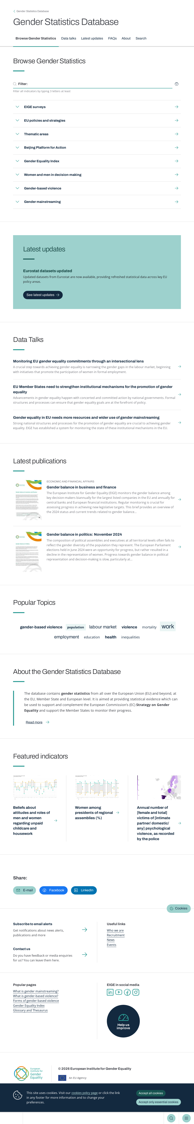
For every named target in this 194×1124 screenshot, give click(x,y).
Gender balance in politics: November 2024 (84, 534)
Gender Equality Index (29, 1005)
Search (171, 1118)
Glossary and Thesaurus (30, 1010)
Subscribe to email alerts (32, 924)
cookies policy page (84, 1093)
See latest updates (40, 295)
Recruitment (116, 935)
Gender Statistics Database (32, 11)
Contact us (21, 949)
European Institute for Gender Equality (13, 1118)
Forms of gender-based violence (36, 1001)
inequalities (130, 637)
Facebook (127, 992)
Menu (186, 1118)
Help (176, 84)
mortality (149, 627)
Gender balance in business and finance (81, 487)
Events (111, 945)
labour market (103, 626)
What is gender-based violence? (35, 996)
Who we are (115, 930)
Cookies (181, 908)
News (111, 940)
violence (129, 627)
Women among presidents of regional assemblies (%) (94, 813)
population (75, 627)
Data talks (68, 38)
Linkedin (110, 992)
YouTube (118, 992)
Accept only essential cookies (158, 1102)
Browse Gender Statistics (36, 38)
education (92, 637)
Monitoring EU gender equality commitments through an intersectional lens (78, 361)
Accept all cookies (151, 1093)
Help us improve (123, 1026)
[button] (24, 890)
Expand (17, 107)
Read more (34, 722)
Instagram (135, 992)
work (168, 626)
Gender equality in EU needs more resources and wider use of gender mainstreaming (86, 417)
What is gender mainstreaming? (36, 991)
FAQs (112, 38)
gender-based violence (41, 627)
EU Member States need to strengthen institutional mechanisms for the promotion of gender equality (92, 389)
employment (66, 636)
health (110, 637)
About (126, 38)
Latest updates (92, 38)
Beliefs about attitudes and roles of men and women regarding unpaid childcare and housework (31, 821)
